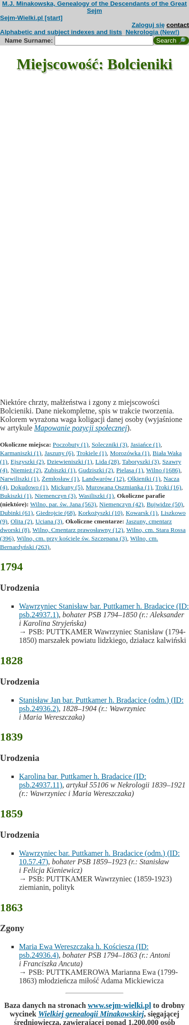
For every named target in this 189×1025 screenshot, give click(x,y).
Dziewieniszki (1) (69, 461)
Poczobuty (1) (70, 444)
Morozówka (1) (129, 453)
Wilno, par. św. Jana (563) (63, 504)
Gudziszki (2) (95, 470)
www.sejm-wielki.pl (119, 1005)
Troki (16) (168, 487)
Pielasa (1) (129, 470)
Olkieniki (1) (143, 478)
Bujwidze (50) (165, 504)
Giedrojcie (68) (55, 512)
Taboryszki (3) (140, 461)
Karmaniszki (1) (20, 453)
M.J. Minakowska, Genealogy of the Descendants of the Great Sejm (94, 7)
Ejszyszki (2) (27, 461)
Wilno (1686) (163, 470)
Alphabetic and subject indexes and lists (61, 32)
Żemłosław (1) (60, 478)
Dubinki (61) (16, 512)
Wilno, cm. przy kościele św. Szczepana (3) (72, 538)
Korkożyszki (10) (100, 512)
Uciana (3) (48, 521)
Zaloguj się (148, 24)
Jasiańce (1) (146, 444)
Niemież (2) (25, 470)
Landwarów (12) (103, 478)
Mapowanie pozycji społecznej (80, 428)
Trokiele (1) (91, 453)
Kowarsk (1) (142, 512)
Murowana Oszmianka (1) (119, 487)
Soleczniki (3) (109, 444)
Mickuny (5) (67, 487)
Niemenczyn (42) (121, 504)
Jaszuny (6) (59, 453)
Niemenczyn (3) (55, 495)
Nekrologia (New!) (152, 32)
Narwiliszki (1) (19, 478)
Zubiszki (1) (60, 470)
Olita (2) (21, 521)
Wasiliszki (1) (96, 495)
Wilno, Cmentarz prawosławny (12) (77, 529)
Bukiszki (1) (15, 495)
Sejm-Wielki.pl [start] (31, 17)
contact (178, 24)
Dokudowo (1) (28, 487)
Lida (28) (107, 461)
